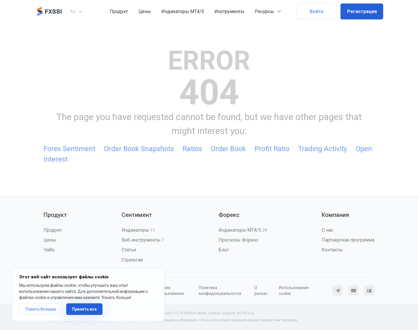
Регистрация (362, 11)
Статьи (129, 250)
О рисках (260, 290)
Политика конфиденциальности (220, 290)
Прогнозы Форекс (238, 240)
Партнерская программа (348, 240)
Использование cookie (294, 290)
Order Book (228, 149)
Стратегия (132, 260)
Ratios (192, 149)
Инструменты (229, 11)
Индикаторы (138, 230)
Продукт (119, 11)
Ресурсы (264, 11)
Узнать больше (40, 309)
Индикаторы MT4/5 (182, 11)
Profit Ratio (272, 149)
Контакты (332, 250)
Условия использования (169, 290)
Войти (316, 11)
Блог (224, 250)
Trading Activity (322, 149)
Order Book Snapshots (139, 149)
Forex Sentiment (69, 149)
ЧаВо (49, 250)
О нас (327, 230)
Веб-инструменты (143, 240)
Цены (144, 11)
